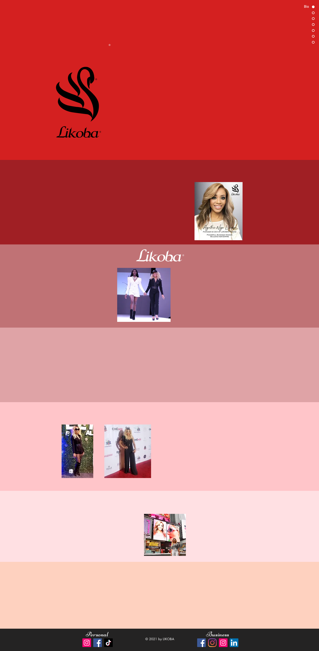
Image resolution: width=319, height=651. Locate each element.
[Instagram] (86, 642)
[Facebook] (97, 642)
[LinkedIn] (234, 642)
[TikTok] (108, 642)
